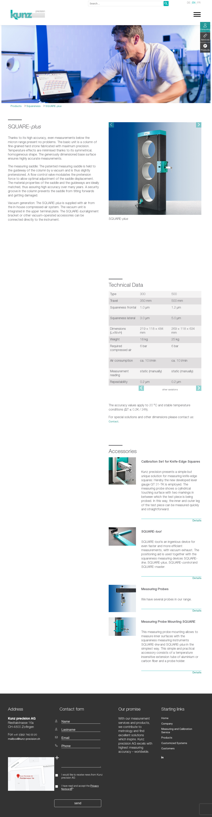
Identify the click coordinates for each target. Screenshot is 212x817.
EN (194, 3)
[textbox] (81, 693)
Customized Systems (173, 724)
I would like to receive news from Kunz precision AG (82, 761)
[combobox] (125, 3)
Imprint (197, 812)
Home (164, 703)
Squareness (33, 106)
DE (188, 3)
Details (197, 505)
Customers (167, 729)
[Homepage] (28, 19)
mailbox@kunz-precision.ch (24, 723)
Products (16, 106)
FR (198, 3)
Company (166, 708)
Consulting (205, 27)
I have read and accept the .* (80, 772)
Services (205, 38)
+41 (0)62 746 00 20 (25, 719)
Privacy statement (180, 812)
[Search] (166, 3)
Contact (113, 406)
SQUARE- (53, 106)
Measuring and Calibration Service (181, 713)
